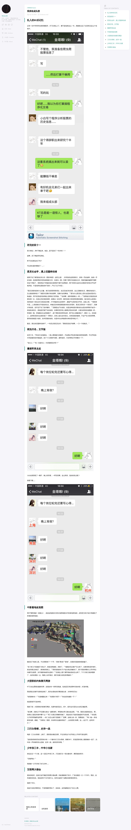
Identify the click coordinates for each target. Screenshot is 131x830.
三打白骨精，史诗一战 (114, 39)
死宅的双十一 (111, 16)
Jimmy (38, 825)
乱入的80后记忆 (112, 12)
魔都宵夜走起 (111, 28)
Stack (29, 825)
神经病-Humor (32, 7)
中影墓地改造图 (112, 32)
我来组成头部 (33, 11)
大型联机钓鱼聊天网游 (114, 35)
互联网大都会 (111, 47)
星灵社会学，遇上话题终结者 (116, 20)
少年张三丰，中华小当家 (115, 43)
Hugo (30, 823)
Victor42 (5, 16)
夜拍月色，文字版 (113, 24)
